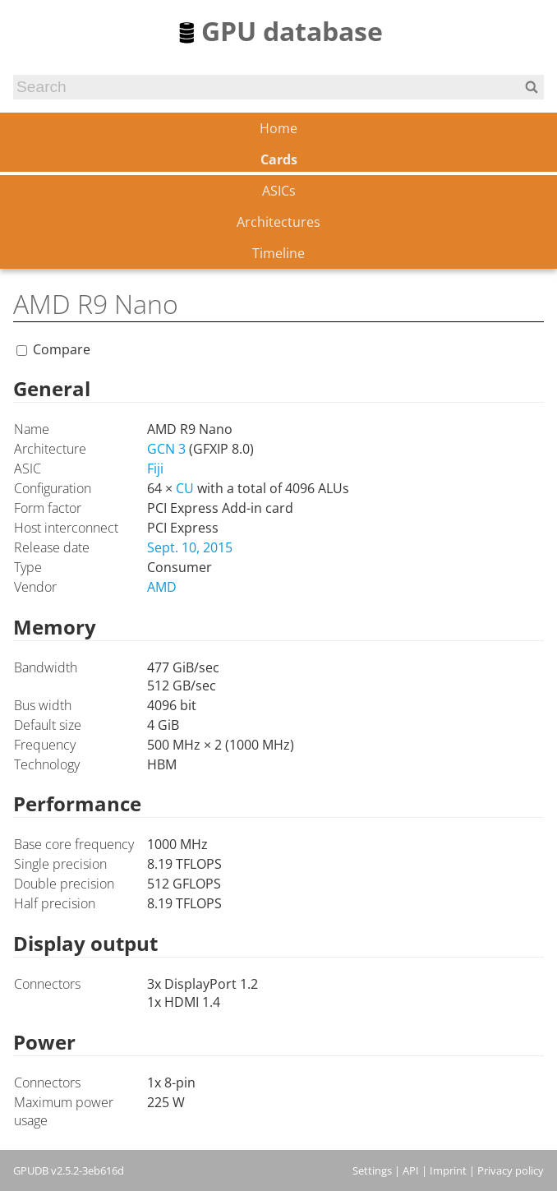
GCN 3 (166, 449)
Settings (372, 1170)
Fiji (155, 468)
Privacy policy (510, 1170)
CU (185, 488)
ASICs (279, 191)
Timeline (278, 253)
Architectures (278, 222)
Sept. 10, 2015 (189, 547)
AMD (162, 587)
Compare (61, 349)
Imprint (448, 1170)
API (411, 1170)
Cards (278, 159)
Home (278, 128)
